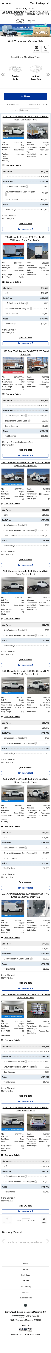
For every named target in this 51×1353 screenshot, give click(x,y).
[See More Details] (11, 165)
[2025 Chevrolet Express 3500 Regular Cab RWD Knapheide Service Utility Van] (25, 895)
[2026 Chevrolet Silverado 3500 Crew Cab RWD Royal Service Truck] (25, 572)
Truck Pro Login (25, 1298)
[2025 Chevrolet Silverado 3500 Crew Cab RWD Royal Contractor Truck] (25, 118)
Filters (25, 96)
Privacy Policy (25, 1286)
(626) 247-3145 (25, 223)
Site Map (25, 1281)
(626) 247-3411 (25, 450)
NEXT (44, 1219)
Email (36, 49)
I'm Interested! (25, 229)
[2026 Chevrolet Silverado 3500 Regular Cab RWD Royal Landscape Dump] (25, 464)
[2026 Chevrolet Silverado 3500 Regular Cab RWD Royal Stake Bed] (25, 996)
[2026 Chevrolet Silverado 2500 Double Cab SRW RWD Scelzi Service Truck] (25, 672)
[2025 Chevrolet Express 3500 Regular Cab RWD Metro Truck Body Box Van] (25, 239)
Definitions (25, 1275)
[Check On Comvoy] (25, 1306)
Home (25, 1264)
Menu (6, 3)
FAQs (25, 1269)
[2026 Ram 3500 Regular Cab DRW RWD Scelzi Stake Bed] (25, 353)
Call (45, 49)
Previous (3, 31)
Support (25, 1292)
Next (45, 24)
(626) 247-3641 (29, 8)
